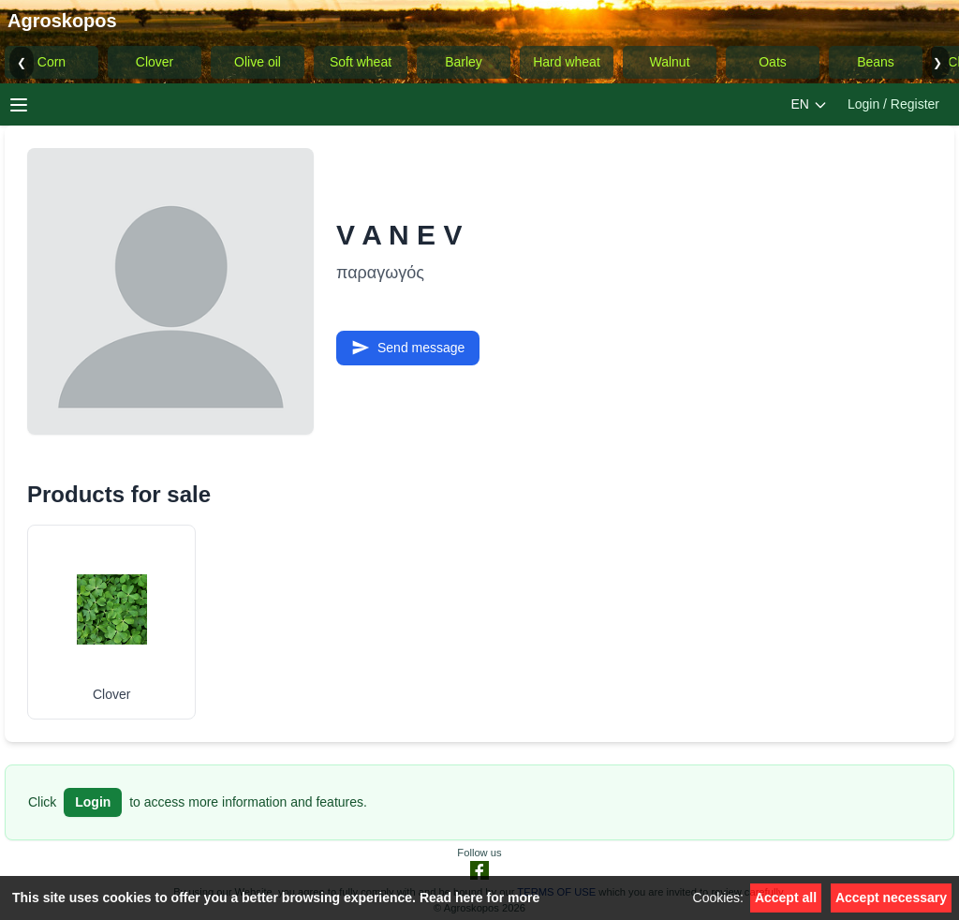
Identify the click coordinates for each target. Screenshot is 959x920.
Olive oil (257, 61)
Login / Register (893, 103)
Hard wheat (566, 61)
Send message (408, 347)
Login (93, 801)
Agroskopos (62, 20)
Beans (875, 61)
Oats (773, 61)
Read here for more (479, 897)
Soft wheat (360, 61)
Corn (51, 61)
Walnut (669, 61)
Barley (463, 61)
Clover (154, 61)
